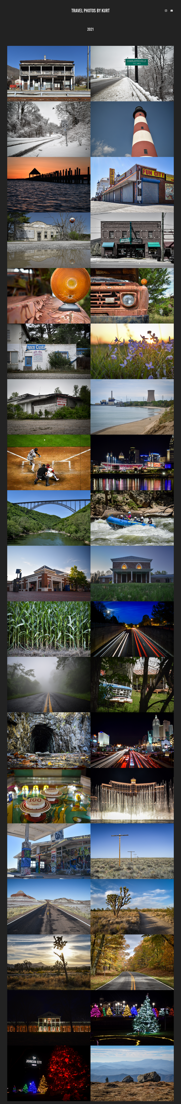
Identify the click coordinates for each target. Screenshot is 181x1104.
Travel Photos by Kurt (90, 10)
